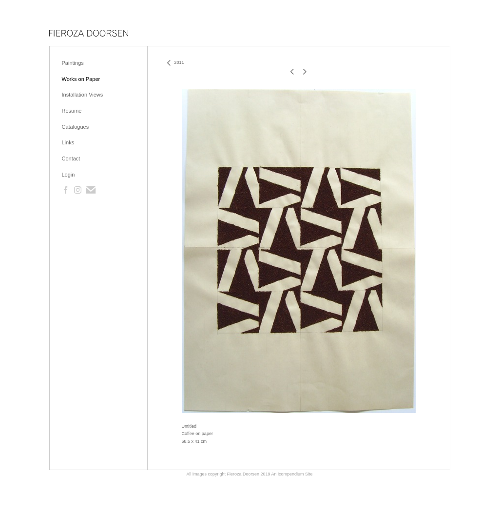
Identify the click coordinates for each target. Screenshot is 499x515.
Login (68, 175)
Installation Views (82, 95)
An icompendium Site (292, 474)
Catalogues (75, 127)
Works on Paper (81, 79)
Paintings (73, 63)
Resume (72, 111)
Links (68, 142)
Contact (71, 158)
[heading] (88, 34)
